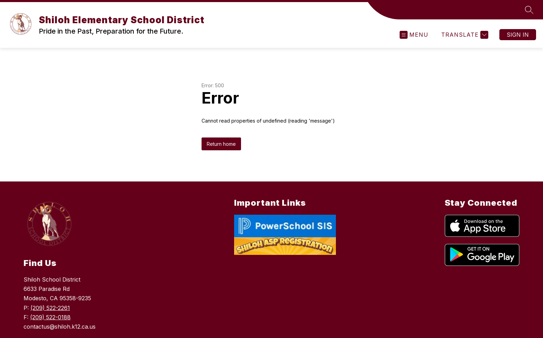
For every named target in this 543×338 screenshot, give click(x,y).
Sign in (518, 34)
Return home (221, 144)
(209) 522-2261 (50, 307)
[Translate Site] (463, 34)
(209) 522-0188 (50, 317)
